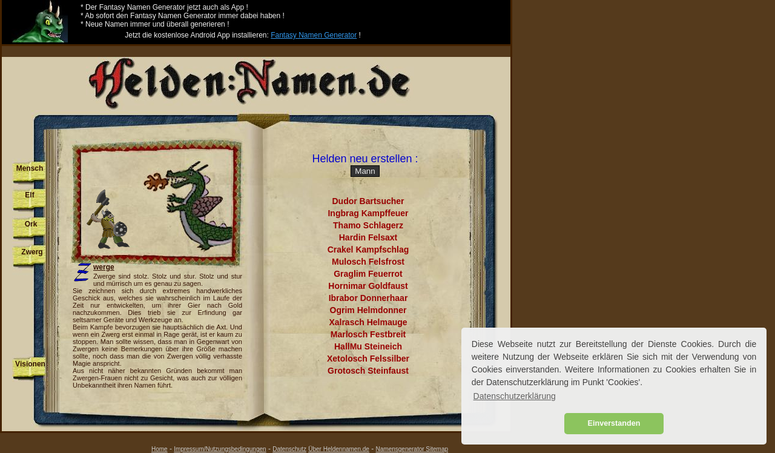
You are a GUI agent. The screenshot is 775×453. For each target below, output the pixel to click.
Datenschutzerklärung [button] (514, 396)
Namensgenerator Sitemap (412, 449)
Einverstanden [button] (614, 423)
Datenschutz (289, 449)
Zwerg (31, 252)
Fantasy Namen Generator (314, 35)
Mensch (30, 168)
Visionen (30, 364)
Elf (29, 195)
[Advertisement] (256, 50)
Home (159, 449)
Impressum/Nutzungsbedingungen (220, 449)
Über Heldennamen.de (338, 449)
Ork (31, 224)
